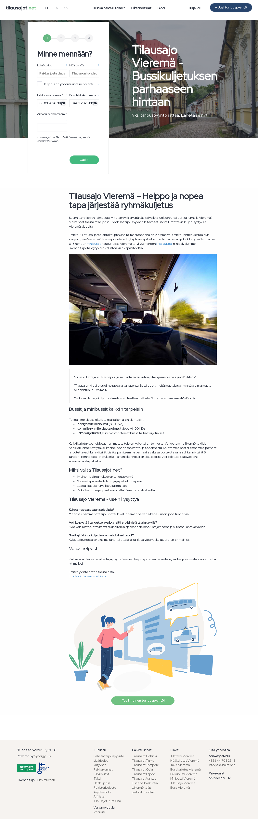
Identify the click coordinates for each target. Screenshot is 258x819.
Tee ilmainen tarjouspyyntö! (143, 700)
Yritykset (100, 765)
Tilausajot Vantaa (144, 778)
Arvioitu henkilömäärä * (52, 114)
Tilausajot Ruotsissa (107, 801)
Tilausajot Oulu (142, 769)
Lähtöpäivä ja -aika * (50, 95)
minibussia (94, 244)
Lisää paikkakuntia (145, 783)
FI (46, 8)
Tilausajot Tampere (145, 765)
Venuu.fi (99, 812)
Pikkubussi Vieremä (183, 774)
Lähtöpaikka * (46, 65)
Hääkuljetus (102, 783)
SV (66, 8)
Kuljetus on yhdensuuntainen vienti (65, 83)
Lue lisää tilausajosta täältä (88, 576)
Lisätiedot (101, 761)
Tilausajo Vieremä (182, 783)
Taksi (97, 778)
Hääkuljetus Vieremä (184, 761)
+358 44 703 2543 (222, 761)
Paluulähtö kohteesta (82, 95)
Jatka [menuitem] (84, 160)
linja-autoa (164, 244)
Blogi (161, 8)
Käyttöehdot (103, 792)
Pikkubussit (101, 774)
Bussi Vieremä (180, 787)
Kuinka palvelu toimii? (109, 8)
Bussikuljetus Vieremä (185, 769)
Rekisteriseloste (105, 787)
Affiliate (99, 796)
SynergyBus (42, 756)
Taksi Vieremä (180, 765)
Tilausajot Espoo (143, 774)
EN (56, 8)
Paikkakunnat (103, 769)
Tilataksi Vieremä (182, 756)
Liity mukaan (46, 780)
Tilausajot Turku (143, 761)
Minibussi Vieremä (182, 778)
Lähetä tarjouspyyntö (109, 756)
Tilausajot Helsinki (144, 756)
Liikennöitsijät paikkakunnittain (143, 789)
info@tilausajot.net (222, 765)
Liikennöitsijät (141, 8)
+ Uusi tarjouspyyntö (231, 7)
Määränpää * (77, 65)
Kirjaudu (195, 8)
